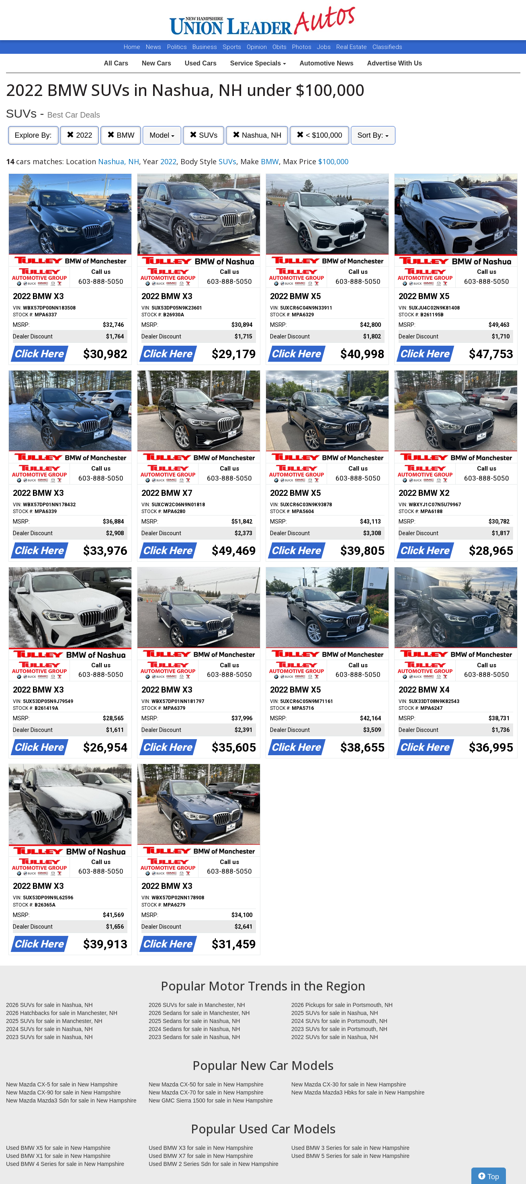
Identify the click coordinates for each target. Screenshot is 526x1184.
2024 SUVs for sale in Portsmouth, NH (339, 1021)
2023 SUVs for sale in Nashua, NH (49, 1037)
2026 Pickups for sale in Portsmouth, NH (342, 1005)
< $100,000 (319, 135)
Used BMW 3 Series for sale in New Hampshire (350, 1148)
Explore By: (33, 135)
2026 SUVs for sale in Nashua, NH (49, 1005)
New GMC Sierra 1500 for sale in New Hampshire (211, 1100)
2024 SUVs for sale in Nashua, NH (49, 1029)
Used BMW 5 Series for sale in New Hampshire (350, 1156)
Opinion (257, 47)
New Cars (156, 63)
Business (205, 47)
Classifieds (387, 47)
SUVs (203, 135)
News (153, 47)
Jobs (324, 47)
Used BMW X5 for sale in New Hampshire (58, 1148)
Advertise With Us (394, 63)
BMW (120, 135)
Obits (280, 47)
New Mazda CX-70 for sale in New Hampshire (206, 1092)
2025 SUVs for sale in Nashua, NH (334, 1013)
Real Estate (352, 47)
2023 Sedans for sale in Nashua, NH (194, 1037)
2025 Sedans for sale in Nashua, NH (194, 1021)
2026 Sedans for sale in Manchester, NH (199, 1013)
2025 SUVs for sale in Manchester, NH (54, 1021)
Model (161, 135)
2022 (79, 135)
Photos (302, 47)
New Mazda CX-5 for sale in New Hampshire (62, 1084)
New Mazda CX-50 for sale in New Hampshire (206, 1084)
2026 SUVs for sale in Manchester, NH (197, 1005)
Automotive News (326, 63)
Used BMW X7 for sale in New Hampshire (201, 1156)
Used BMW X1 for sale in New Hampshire (58, 1156)
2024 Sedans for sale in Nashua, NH (194, 1029)
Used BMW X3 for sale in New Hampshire (201, 1148)
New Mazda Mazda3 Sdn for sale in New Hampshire (71, 1100)
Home (132, 47)
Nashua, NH (257, 135)
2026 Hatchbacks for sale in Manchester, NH (61, 1013)
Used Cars (201, 63)
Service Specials (258, 63)
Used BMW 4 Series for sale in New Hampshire (65, 1164)
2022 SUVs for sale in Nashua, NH (334, 1037)
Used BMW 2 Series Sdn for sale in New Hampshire (213, 1164)
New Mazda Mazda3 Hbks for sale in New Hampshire (357, 1092)
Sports (233, 47)
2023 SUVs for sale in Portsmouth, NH (339, 1029)
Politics (177, 47)
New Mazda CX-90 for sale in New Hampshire (63, 1092)
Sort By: (373, 135)
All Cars (116, 63)
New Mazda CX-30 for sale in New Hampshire (348, 1084)
